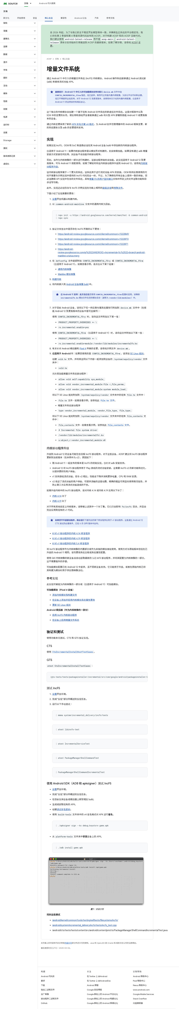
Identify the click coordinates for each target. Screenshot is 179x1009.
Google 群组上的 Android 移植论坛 (102, 1003)
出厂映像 (45, 994)
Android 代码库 (48, 976)
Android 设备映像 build (77, 284)
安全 (35, 18)
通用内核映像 (64, 269)
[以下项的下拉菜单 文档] (32, 3)
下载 (43, 985)
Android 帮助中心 (141, 976)
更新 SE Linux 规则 (61, 605)
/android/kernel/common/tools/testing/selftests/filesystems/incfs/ (85, 920)
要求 (43, 981)
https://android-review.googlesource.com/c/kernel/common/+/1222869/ (93, 234)
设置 (54, 199)
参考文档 (110, 18)
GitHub (44, 1003)
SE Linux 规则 (136, 353)
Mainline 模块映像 (66, 274)
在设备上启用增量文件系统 (65, 620)
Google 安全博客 (94, 989)
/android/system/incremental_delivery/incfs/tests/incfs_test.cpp (84, 925)
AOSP (49, 59)
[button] (16, 23)
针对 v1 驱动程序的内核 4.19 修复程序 (71, 538)
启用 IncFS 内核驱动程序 (64, 615)
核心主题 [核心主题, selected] (49, 18)
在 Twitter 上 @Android (97, 976)
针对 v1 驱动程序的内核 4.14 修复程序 (71, 533)
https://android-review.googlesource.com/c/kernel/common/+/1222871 (93, 244)
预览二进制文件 (48, 989)
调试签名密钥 (63, 809)
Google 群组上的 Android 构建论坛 (102, 998)
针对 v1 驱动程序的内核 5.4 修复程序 (70, 543)
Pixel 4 (83, 348)
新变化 (6, 18)
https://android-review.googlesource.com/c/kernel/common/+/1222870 (93, 239)
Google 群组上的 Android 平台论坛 (102, 994)
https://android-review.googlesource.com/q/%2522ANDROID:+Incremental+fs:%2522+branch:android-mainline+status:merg (101, 252)
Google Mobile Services (143, 994)
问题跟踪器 (138, 1003)
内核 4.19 (56, 501)
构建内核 (56, 279)
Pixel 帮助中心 (139, 981)
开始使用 (21, 18)
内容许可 (68, 943)
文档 (5, 11)
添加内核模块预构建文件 (64, 595)
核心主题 (66, 59)
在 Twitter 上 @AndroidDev (99, 981)
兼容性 (64, 18)
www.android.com (141, 989)
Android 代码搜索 (47, 3)
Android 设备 (80, 18)
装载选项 (107, 188)
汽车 (97, 18)
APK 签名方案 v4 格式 (83, 124)
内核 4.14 (57, 496)
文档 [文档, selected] (26, 3)
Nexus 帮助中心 (140, 985)
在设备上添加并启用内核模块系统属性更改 (73, 600)
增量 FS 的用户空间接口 (101, 179)
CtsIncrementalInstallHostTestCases (72, 652)
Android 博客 (93, 985)
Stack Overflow (140, 998)
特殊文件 (118, 188)
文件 (107, 400)
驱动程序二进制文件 (50, 998)
